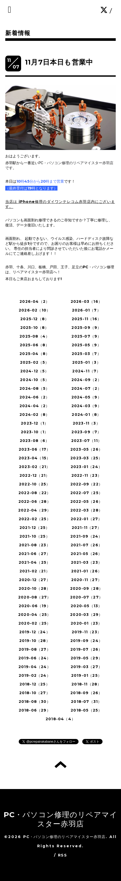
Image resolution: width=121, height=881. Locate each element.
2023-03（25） (86, 458)
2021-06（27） (34, 553)
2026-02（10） (34, 310)
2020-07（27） (86, 597)
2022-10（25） (34, 484)
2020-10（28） (34, 588)
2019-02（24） (35, 675)
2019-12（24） (34, 632)
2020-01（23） (86, 623)
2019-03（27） (86, 666)
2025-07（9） (86, 336)
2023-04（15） (34, 458)
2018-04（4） (60, 719)
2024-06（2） (35, 397)
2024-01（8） (86, 414)
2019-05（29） (86, 658)
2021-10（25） (35, 536)
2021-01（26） (86, 571)
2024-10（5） (34, 379)
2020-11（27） (86, 579)
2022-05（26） (86, 501)
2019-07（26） (86, 649)
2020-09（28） (86, 588)
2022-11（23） (86, 475)
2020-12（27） (34, 579)
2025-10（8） (34, 327)
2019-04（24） (34, 666)
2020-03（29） (86, 614)
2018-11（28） (86, 684)
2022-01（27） (86, 519)
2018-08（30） (35, 701)
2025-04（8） (35, 353)
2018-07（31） (86, 701)
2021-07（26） (86, 545)
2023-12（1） (34, 423)
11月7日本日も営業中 (59, 62)
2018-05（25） (86, 710)
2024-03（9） (86, 405)
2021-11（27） (86, 527)
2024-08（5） (35, 388)
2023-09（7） (86, 432)
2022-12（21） (35, 475)
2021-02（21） (35, 571)
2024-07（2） (86, 388)
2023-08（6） (35, 440)
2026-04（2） (35, 301)
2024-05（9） (86, 397)
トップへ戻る (60, 764)
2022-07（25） (86, 492)
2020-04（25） (34, 614)
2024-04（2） (35, 405)
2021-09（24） (86, 536)
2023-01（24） (86, 466)
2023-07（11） (86, 440)
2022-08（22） (34, 492)
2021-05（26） (86, 553)
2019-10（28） (34, 640)
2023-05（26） (86, 449)
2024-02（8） (35, 414)
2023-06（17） (34, 449)
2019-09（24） (86, 640)
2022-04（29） (34, 510)
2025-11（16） (86, 319)
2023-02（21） (34, 466)
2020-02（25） (34, 623)
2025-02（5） (34, 362)
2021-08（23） (34, 545)
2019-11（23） (86, 632)
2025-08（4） (35, 336)
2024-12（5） (34, 371)
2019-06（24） (34, 658)
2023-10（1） (35, 432)
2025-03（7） (86, 353)
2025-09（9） (86, 327)
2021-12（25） (35, 527)
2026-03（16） (86, 301)
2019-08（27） (35, 649)
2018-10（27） (34, 692)
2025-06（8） (35, 345)
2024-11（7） (86, 371)
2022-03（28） (86, 510)
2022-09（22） (86, 484)
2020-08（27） (34, 597)
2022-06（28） (34, 501)
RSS (62, 855)
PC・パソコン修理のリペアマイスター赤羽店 (61, 819)
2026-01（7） (86, 310)
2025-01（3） (86, 362)
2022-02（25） (35, 519)
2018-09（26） (86, 692)
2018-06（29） (35, 710)
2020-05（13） (86, 605)
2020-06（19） (35, 605)
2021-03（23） (86, 562)
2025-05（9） (86, 345)
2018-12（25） (35, 684)
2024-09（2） (86, 379)
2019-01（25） (86, 675)
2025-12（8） (34, 319)
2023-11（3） (86, 423)
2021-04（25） (34, 562)
